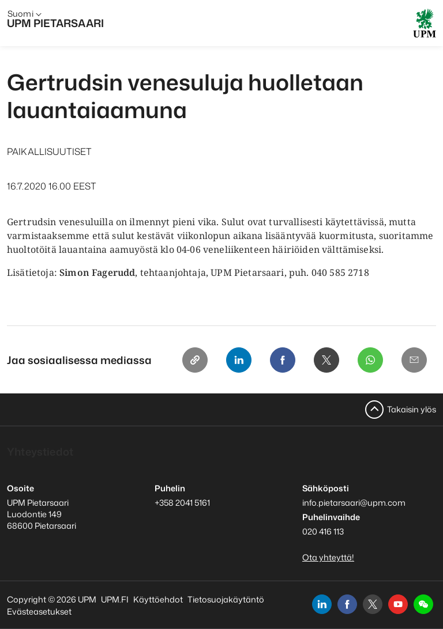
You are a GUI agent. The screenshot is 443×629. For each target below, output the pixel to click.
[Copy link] (195, 360)
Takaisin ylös (411, 409)
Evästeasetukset (39, 611)
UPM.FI (115, 599)
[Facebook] (282, 360)
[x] (372, 604)
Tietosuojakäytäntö (225, 599)
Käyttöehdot (158, 599)
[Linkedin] (238, 360)
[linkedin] (322, 604)
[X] (326, 360)
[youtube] (398, 604)
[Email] (414, 360)
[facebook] (347, 604)
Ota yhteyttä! (328, 557)
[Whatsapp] (370, 360)
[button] (423, 604)
